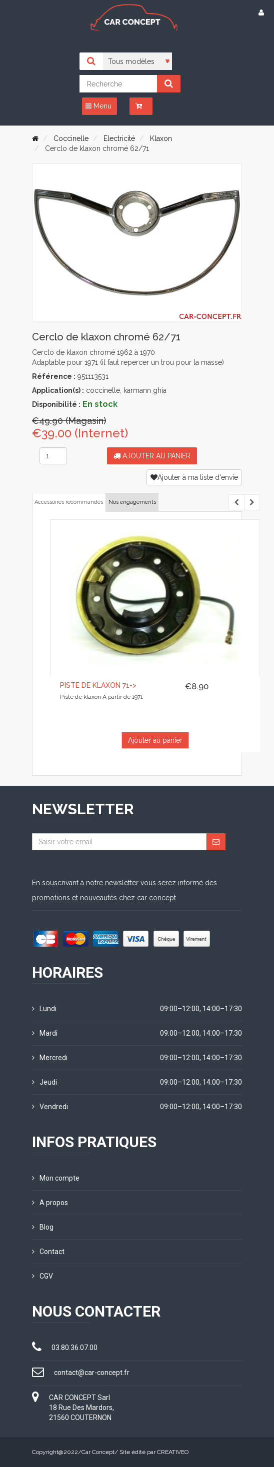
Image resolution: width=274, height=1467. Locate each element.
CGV (42, 1276)
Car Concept (98, 1452)
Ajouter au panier (152, 456)
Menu (99, 106)
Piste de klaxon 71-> (98, 685)
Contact (48, 1252)
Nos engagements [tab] (132, 502)
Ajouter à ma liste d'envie (194, 477)
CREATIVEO (172, 1452)
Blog (43, 1227)
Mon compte (56, 1178)
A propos (50, 1203)
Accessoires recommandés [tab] (68, 502)
